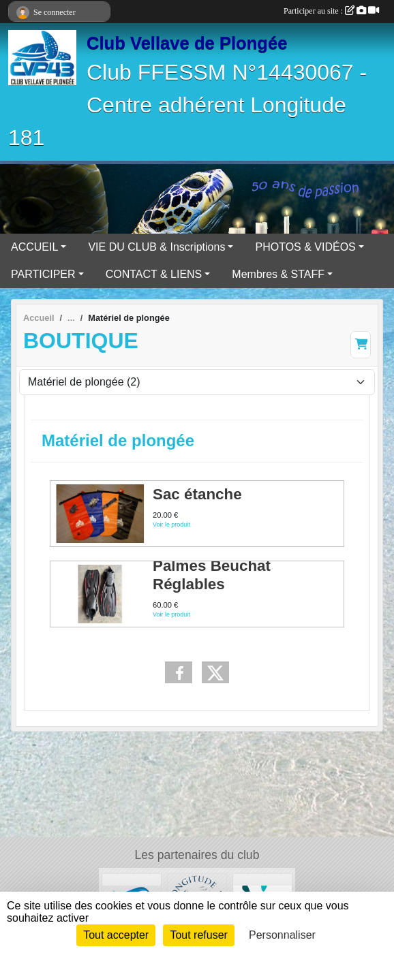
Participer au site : (331, 11)
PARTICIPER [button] (43, 274)
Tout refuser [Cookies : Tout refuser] (198, 935)
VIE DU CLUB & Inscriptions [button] (156, 247)
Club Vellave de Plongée (187, 42)
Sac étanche (197, 494)
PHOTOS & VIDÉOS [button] (305, 247)
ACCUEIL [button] (34, 247)
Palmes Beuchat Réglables (212, 575)
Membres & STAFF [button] (278, 274)
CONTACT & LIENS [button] (154, 274)
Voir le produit (171, 525)
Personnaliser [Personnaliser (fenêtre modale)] (282, 935)
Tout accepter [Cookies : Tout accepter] (116, 935)
